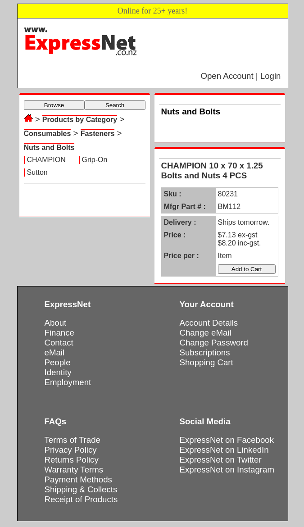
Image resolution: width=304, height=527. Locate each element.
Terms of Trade (72, 440)
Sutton (37, 172)
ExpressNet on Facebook (227, 440)
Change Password (214, 342)
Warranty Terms (74, 469)
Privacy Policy (71, 449)
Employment (68, 382)
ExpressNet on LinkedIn (224, 449)
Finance (59, 332)
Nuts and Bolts (49, 147)
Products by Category (79, 119)
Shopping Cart (206, 362)
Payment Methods (78, 479)
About (56, 322)
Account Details (209, 322)
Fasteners (98, 133)
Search (114, 105)
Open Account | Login (240, 76)
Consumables (47, 133)
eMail (55, 352)
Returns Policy (72, 459)
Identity (58, 372)
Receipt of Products (81, 499)
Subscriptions (205, 352)
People (58, 362)
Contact (59, 342)
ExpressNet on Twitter (221, 459)
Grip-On (95, 160)
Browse (54, 105)
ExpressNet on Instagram (227, 469)
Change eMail (205, 332)
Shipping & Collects (81, 489)
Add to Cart (246, 269)
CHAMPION (46, 160)
